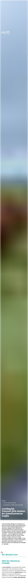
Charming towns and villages (13, 505)
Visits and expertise (9, 503)
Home (3, 501)
